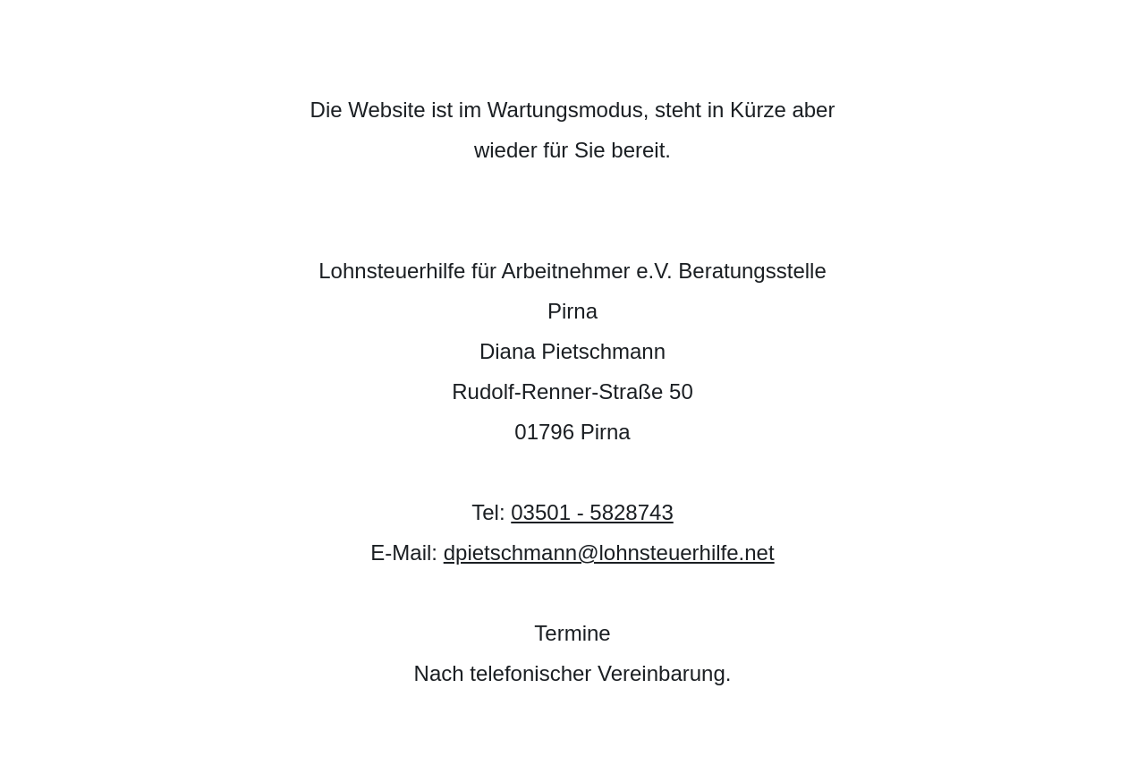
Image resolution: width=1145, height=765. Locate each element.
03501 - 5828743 (592, 512)
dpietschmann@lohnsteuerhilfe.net (609, 552)
